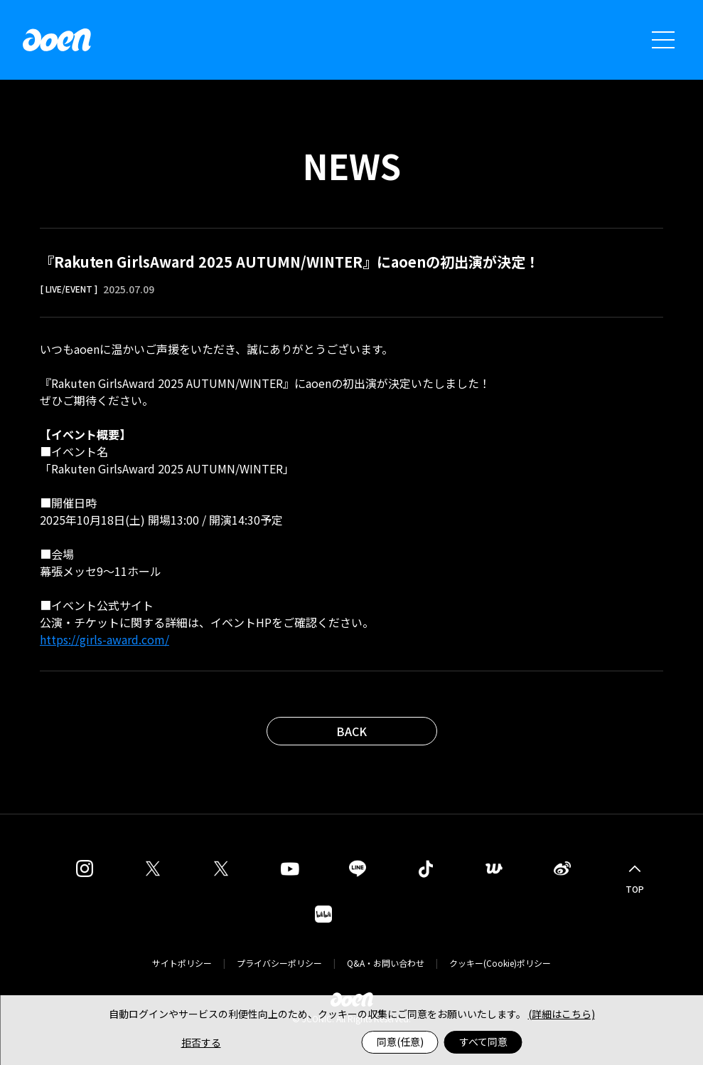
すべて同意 (483, 1041)
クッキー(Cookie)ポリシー (500, 963)
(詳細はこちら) (561, 1014)
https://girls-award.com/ (104, 639)
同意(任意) (400, 1041)
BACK (351, 731)
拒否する (201, 1042)
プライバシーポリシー (279, 963)
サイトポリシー (182, 963)
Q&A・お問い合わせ (385, 963)
